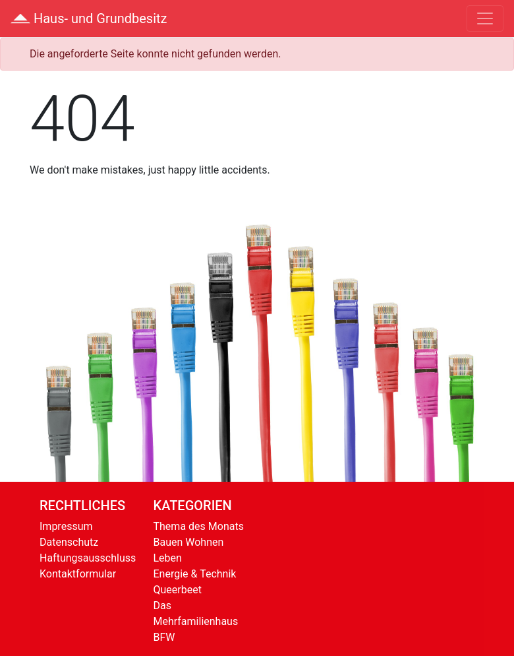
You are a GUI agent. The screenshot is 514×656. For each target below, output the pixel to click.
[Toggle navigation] (485, 18)
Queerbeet (178, 589)
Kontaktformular (78, 574)
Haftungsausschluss (88, 558)
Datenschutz (69, 542)
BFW (164, 637)
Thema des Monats (199, 526)
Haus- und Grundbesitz (89, 18)
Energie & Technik (195, 574)
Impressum (66, 526)
